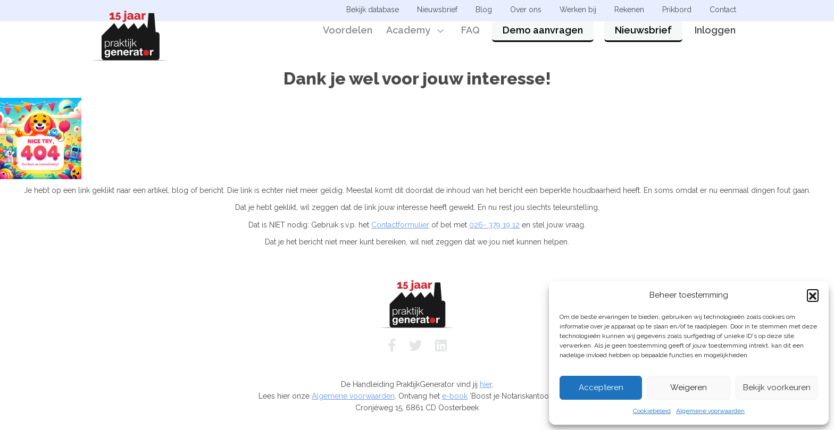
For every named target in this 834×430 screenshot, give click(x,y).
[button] (812, 295)
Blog (484, 9)
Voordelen (347, 38)
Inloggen (715, 38)
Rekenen (629, 9)
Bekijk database (372, 9)
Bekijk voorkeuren (777, 387)
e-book (455, 396)
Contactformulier (400, 225)
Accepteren (601, 387)
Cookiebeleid (652, 411)
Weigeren (688, 387)
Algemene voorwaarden (710, 411)
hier (486, 384)
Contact (723, 9)
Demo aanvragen (543, 38)
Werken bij (578, 9)
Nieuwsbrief (643, 38)
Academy (408, 38)
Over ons (525, 9)
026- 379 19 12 (494, 225)
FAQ (470, 38)
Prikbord (676, 9)
